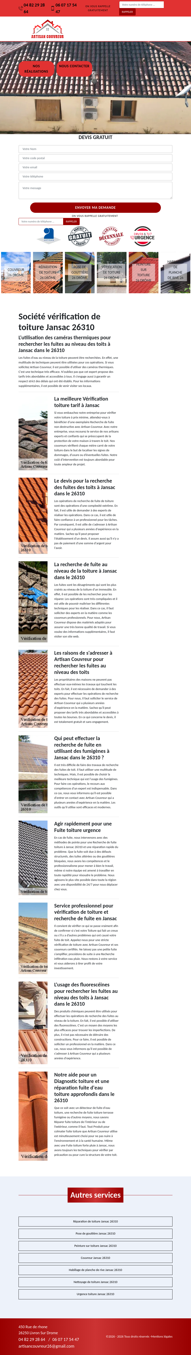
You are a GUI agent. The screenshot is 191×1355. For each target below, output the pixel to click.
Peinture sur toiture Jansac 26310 (95, 1246)
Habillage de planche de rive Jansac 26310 (95, 1270)
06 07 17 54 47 (63, 8)
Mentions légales (161, 1336)
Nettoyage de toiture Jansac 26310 (95, 1282)
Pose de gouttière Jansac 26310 (95, 1233)
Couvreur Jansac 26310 (95, 1258)
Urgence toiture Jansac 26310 (95, 1294)
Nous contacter (74, 66)
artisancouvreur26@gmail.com (46, 1346)
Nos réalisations (36, 69)
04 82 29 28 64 (32, 8)
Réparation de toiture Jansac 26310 (95, 1221)
